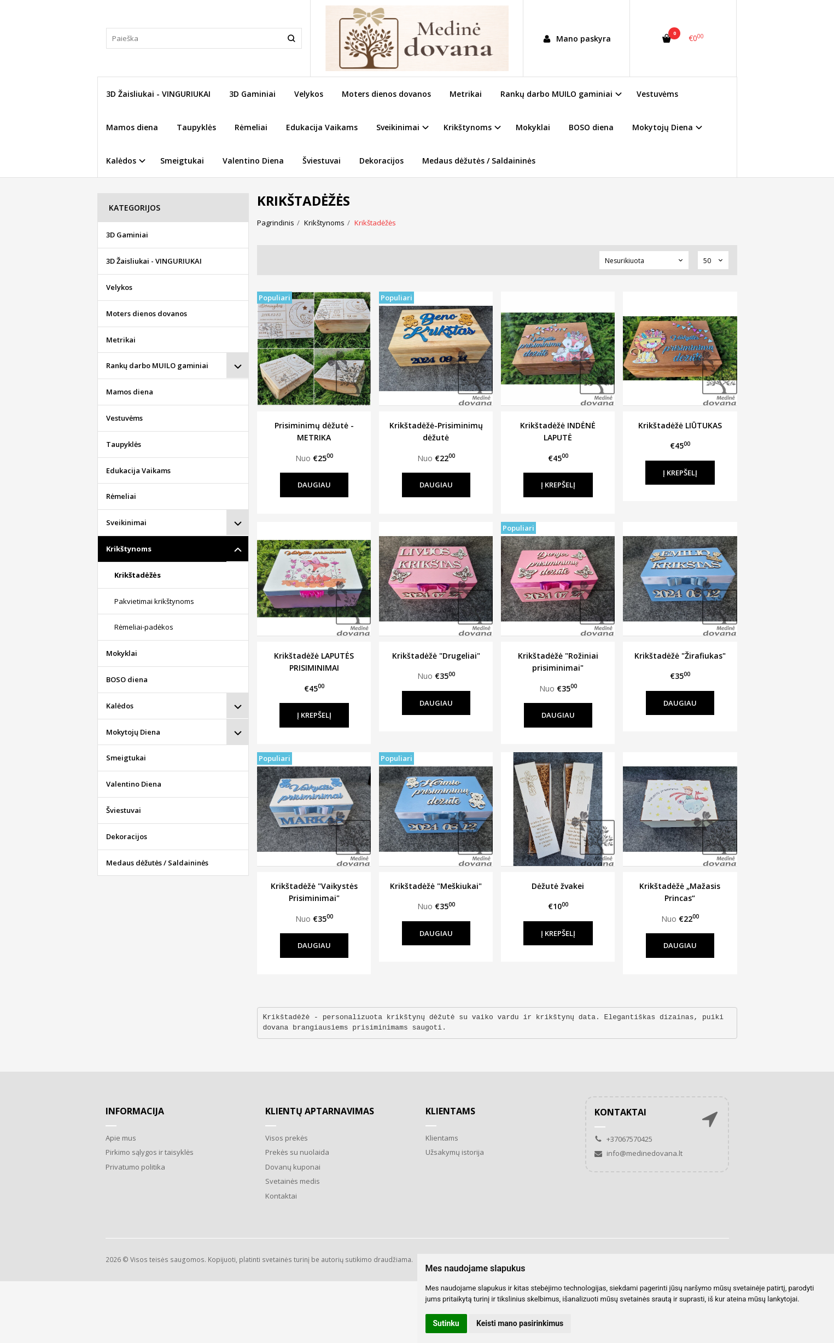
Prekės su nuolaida (297, 1152)
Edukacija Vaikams (322, 127)
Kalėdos (119, 706)
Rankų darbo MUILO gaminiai (157, 365)
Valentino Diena (253, 160)
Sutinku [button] (446, 1323)
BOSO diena (591, 127)
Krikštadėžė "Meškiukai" (436, 886)
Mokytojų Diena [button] (662, 127)
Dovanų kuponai (292, 1167)
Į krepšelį (558, 485)
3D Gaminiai (252, 94)
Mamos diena (132, 127)
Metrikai (466, 94)
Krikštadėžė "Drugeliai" (436, 655)
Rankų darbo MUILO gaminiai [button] (556, 94)
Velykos (308, 94)
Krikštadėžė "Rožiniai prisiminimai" (558, 661)
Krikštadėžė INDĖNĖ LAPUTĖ (558, 431)
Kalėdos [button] (121, 160)
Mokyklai (533, 127)
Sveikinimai (126, 522)
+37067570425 (623, 1139)
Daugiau (314, 485)
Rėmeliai (251, 127)
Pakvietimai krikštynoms (154, 601)
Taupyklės (196, 127)
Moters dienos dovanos (386, 94)
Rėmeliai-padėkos (143, 627)
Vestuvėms (657, 94)
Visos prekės (286, 1138)
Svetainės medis (292, 1181)
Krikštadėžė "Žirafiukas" (680, 655)
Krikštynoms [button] (468, 127)
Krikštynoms (128, 549)
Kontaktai (281, 1196)
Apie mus (121, 1138)
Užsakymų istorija (454, 1152)
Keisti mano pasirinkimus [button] (519, 1323)
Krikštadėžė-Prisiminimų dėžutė (436, 431)
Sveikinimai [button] (397, 127)
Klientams (450, 1111)
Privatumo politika (135, 1167)
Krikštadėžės (137, 575)
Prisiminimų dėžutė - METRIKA (314, 431)
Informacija (135, 1111)
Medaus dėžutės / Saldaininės (478, 160)
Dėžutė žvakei (558, 886)
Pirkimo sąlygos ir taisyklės (150, 1152)
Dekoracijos (381, 160)
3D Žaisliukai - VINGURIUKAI (158, 94)
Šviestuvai (321, 160)
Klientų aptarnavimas (319, 1111)
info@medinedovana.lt (638, 1153)
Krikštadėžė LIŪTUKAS (680, 425)
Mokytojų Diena (133, 732)
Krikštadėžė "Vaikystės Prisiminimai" (314, 892)
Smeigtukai (182, 160)
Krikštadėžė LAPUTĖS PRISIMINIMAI (314, 661)
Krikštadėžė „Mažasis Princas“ (679, 892)
